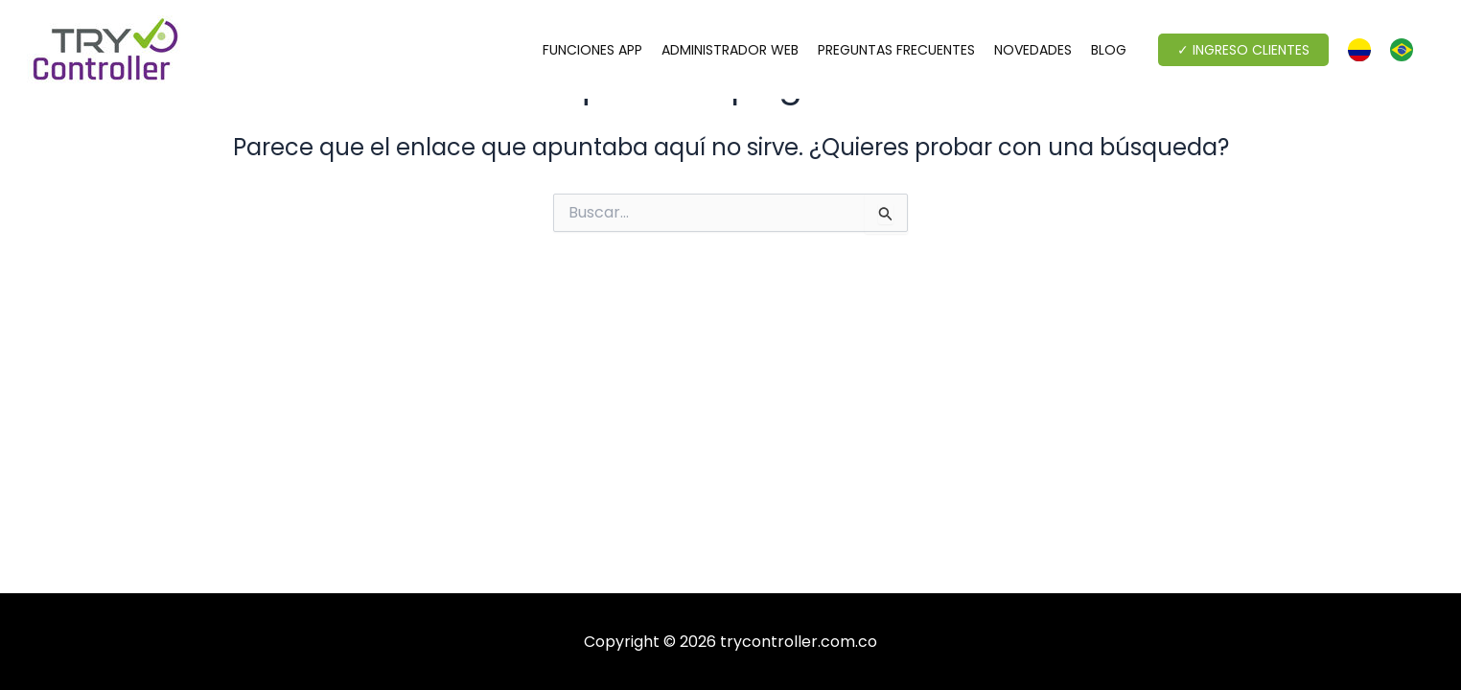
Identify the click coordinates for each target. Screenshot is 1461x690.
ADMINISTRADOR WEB (730, 49)
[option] (1406, 49)
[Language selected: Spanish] (1390, 49)
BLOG (1108, 49)
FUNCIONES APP (592, 49)
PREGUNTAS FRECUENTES (896, 49)
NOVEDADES (1033, 49)
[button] (1243, 50)
